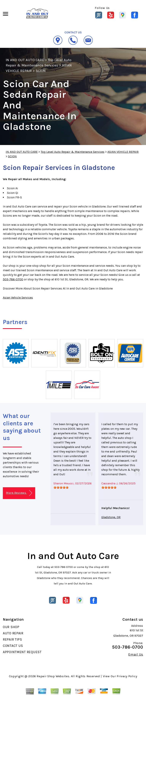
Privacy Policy (127, 676)
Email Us (135, 654)
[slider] (61, 487)
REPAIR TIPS (12, 639)
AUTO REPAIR (13, 633)
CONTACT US (13, 646)
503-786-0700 (13, 279)
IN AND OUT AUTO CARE (25, 60)
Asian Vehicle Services (18, 297)
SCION (41, 71)
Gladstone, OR (111, 517)
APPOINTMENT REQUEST (22, 652)
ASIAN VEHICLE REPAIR (123, 152)
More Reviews (19, 493)
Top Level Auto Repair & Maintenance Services (72, 152)
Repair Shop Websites (53, 676)
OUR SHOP (11, 627)
